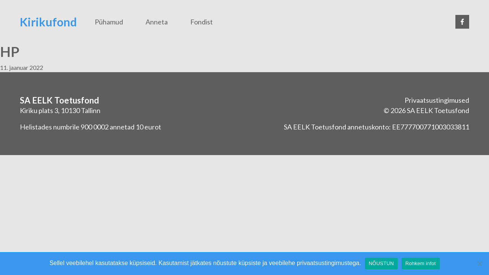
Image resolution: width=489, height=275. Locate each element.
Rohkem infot (420, 263)
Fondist (201, 22)
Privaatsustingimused (437, 100)
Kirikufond (48, 22)
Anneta (157, 22)
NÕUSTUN (381, 263)
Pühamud (109, 22)
